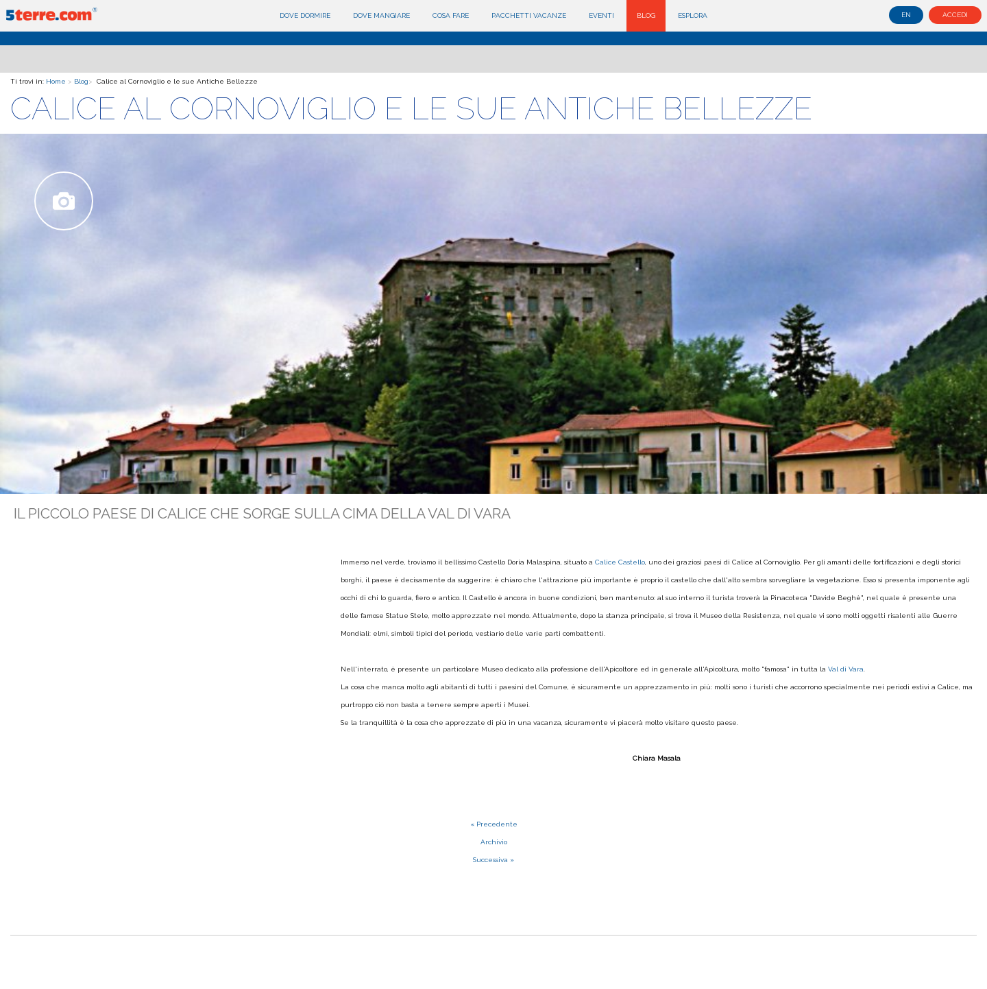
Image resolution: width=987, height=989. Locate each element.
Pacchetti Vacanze (528, 15)
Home (56, 81)
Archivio (493, 842)
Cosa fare (450, 15)
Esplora (692, 15)
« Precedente (493, 824)
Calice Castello (620, 562)
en (906, 15)
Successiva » (493, 859)
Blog (646, 15)
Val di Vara (846, 669)
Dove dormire (305, 15)
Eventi (601, 15)
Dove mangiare (381, 15)
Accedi (955, 15)
